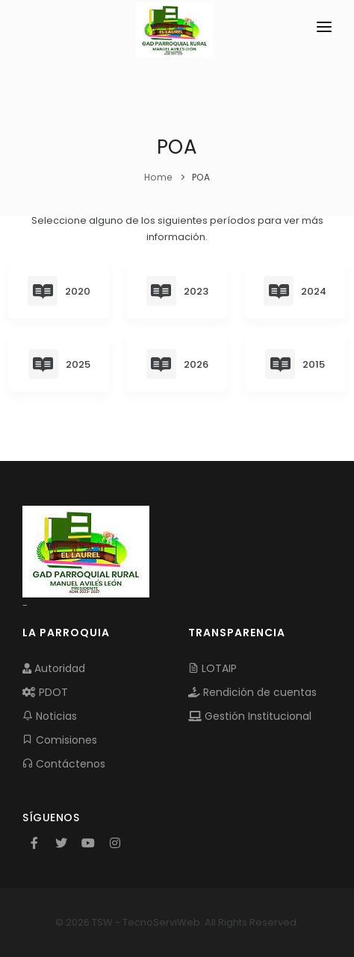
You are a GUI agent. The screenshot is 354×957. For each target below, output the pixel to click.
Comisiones (59, 739)
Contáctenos (63, 763)
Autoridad (53, 668)
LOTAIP (212, 668)
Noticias (49, 716)
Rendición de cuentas (252, 692)
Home (158, 177)
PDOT (45, 692)
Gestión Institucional (249, 716)
